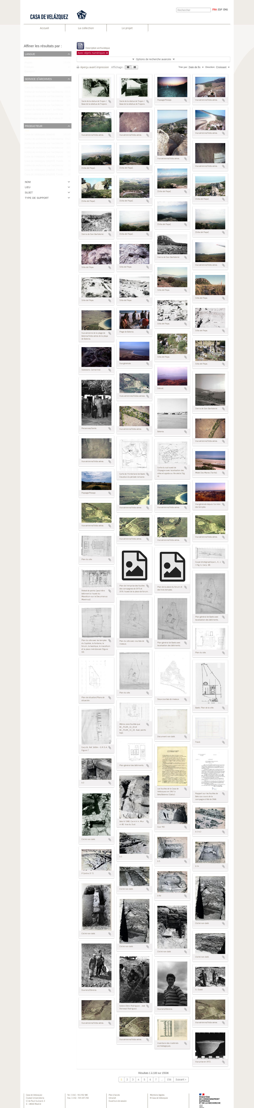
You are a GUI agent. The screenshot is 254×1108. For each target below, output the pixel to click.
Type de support (37, 197)
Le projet (127, 28)
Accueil (44, 28)
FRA (214, 9)
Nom (28, 182)
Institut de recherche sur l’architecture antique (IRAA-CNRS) (57, 166)
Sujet (29, 192)
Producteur (33, 126)
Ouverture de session (118, 1101)
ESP (220, 9)
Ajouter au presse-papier (109, 101)
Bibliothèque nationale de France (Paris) (46, 119)
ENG (225, 9)
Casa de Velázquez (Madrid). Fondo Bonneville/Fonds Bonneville (59, 174)
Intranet (112, 1098)
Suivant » (181, 1079)
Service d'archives (38, 79)
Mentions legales (157, 1095)
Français (29, 67)
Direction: (210, 67)
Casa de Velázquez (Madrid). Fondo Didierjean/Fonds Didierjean (59, 161)
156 (169, 1079)
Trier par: (183, 67)
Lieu (27, 187)
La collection (86, 28)
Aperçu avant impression (93, 67)
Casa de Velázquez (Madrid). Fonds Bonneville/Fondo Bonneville (59, 157)
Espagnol (30, 72)
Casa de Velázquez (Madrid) (40, 88)
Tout (27, 84)
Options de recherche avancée (153, 59)
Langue (30, 54)
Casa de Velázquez (34, 1095)
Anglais (28, 63)
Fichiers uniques (33, 59)
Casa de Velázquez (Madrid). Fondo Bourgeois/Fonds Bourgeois (59, 170)
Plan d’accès (114, 1095)
